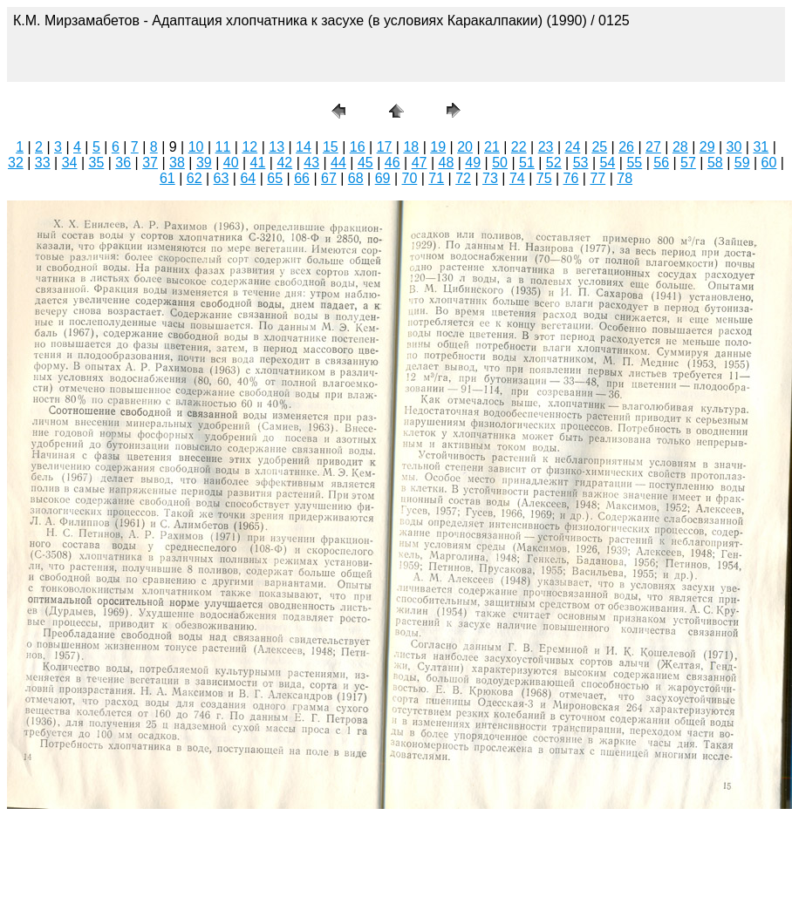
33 (43, 162)
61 (167, 178)
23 (546, 146)
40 (231, 162)
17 (385, 146)
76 (571, 178)
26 (626, 146)
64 (248, 178)
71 (436, 178)
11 (223, 146)
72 (463, 178)
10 (196, 146)
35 (97, 162)
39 (204, 162)
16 (357, 146)
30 (734, 146)
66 (302, 178)
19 (438, 146)
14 (303, 146)
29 (707, 146)
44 (338, 162)
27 (653, 146)
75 (544, 178)
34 (70, 162)
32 (16, 162)
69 (383, 178)
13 (276, 146)
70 (410, 178)
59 (742, 162)
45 (365, 162)
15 (330, 146)
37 (150, 162)
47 (419, 162)
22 (519, 146)
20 (465, 146)
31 (760, 146)
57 (688, 162)
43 (311, 162)
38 (177, 162)
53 (581, 162)
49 (473, 162)
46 (392, 162)
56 (661, 162)
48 (446, 162)
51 (527, 162)
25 (599, 146)
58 (715, 162)
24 (573, 146)
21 (492, 146)
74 (517, 178)
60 (769, 162)
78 (624, 178)
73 (490, 178)
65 (275, 178)
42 (284, 162)
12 (249, 146)
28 (680, 146)
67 (329, 178)
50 (500, 162)
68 (356, 178)
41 (258, 162)
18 (411, 146)
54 (608, 162)
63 (221, 178)
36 (123, 162)
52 (554, 162)
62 (194, 178)
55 (634, 162)
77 (597, 178)
